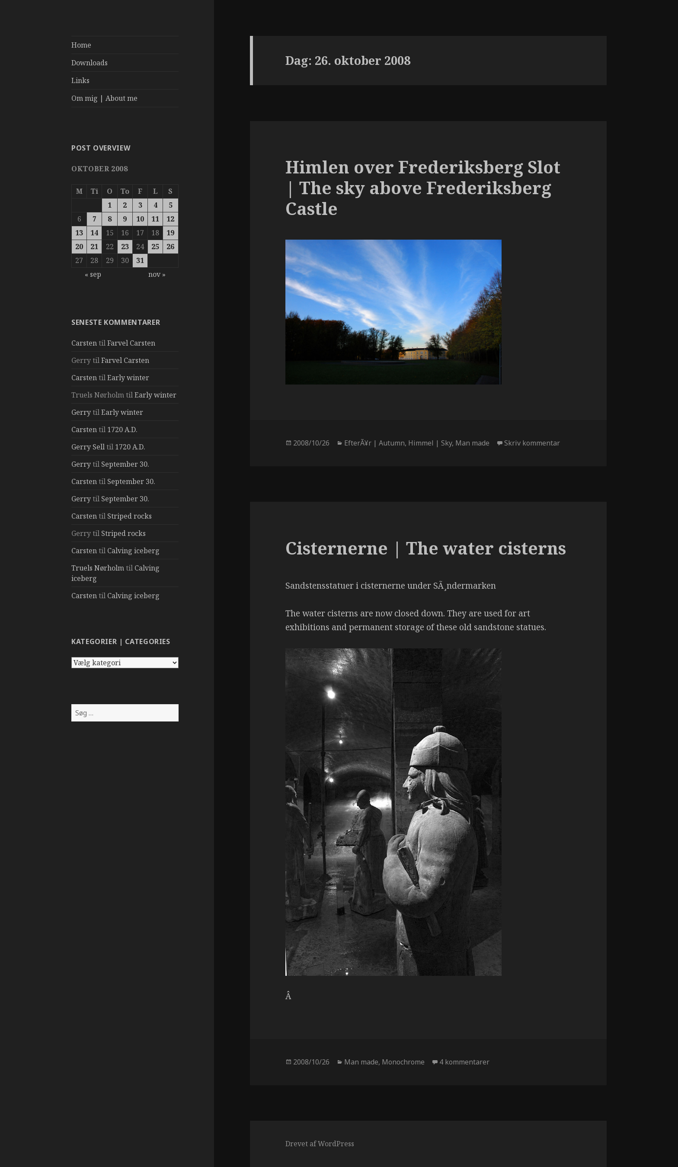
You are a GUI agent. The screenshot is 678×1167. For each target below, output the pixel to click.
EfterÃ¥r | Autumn (374, 443)
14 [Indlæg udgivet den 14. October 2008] (94, 232)
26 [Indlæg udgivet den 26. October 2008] (170, 246)
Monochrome (403, 1062)
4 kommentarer (464, 1062)
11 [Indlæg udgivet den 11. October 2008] (155, 219)
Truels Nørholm (97, 568)
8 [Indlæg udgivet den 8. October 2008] (110, 219)
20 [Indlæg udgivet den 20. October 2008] (79, 246)
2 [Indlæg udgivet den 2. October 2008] (125, 205)
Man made (472, 443)
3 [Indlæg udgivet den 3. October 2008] (140, 205)
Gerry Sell (88, 447)
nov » (157, 274)
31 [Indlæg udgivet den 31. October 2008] (140, 260)
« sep (93, 274)
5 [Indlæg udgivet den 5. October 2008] (171, 205)
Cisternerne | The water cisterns (425, 547)
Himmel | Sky (430, 443)
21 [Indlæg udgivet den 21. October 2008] (94, 246)
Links (80, 80)
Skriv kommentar (532, 443)
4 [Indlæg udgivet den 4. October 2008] (155, 205)
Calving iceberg (133, 550)
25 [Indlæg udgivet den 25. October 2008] (155, 246)
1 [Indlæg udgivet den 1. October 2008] (110, 205)
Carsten (84, 343)
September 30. (125, 464)
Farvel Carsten (131, 343)
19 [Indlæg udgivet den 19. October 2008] (170, 232)
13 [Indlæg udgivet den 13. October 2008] (79, 232)
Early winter (128, 377)
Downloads (89, 62)
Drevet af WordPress (319, 1143)
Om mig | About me (104, 98)
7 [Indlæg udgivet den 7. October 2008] (94, 219)
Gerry (81, 412)
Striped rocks (129, 516)
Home (81, 45)
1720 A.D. (122, 429)
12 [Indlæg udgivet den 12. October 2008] (170, 219)
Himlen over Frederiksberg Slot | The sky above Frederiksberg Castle (422, 187)
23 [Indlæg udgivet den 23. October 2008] (125, 246)
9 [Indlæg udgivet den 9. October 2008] (125, 219)
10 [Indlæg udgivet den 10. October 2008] (140, 219)
